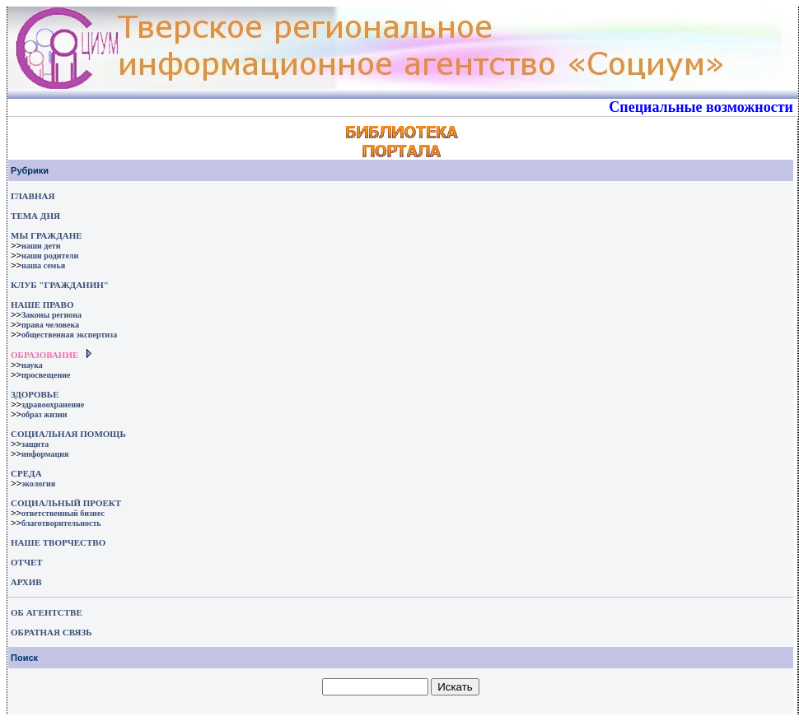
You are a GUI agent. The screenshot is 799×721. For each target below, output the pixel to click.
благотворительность (61, 523)
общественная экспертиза (69, 334)
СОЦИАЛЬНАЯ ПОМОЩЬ (68, 434)
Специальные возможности (701, 107)
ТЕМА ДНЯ (35, 216)
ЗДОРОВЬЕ (34, 394)
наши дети (41, 245)
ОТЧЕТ (27, 562)
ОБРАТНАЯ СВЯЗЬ (51, 632)
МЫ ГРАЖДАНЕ (46, 235)
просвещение (45, 374)
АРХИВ (25, 582)
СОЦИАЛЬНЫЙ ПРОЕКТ (66, 503)
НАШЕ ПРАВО (42, 304)
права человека (50, 324)
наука (32, 365)
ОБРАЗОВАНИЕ (44, 355)
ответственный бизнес (63, 513)
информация (45, 453)
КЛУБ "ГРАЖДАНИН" (60, 285)
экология (38, 483)
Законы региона (51, 314)
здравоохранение (52, 404)
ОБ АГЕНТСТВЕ (46, 612)
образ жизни (44, 414)
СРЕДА (26, 473)
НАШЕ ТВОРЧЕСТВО (58, 542)
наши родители (49, 255)
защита (35, 444)
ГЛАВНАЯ (32, 196)
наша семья (43, 265)
